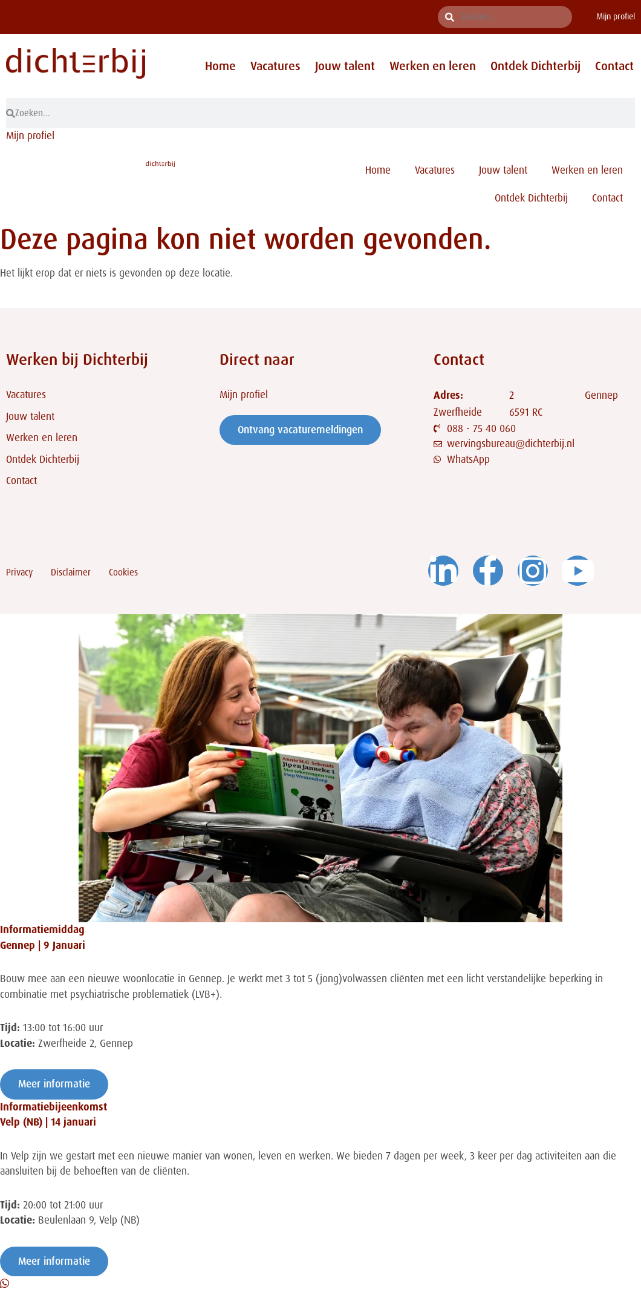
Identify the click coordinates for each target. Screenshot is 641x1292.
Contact (614, 66)
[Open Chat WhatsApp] (4, 1283)
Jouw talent (345, 66)
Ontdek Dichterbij (535, 66)
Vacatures (275, 66)
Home (220, 66)
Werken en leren (432, 66)
